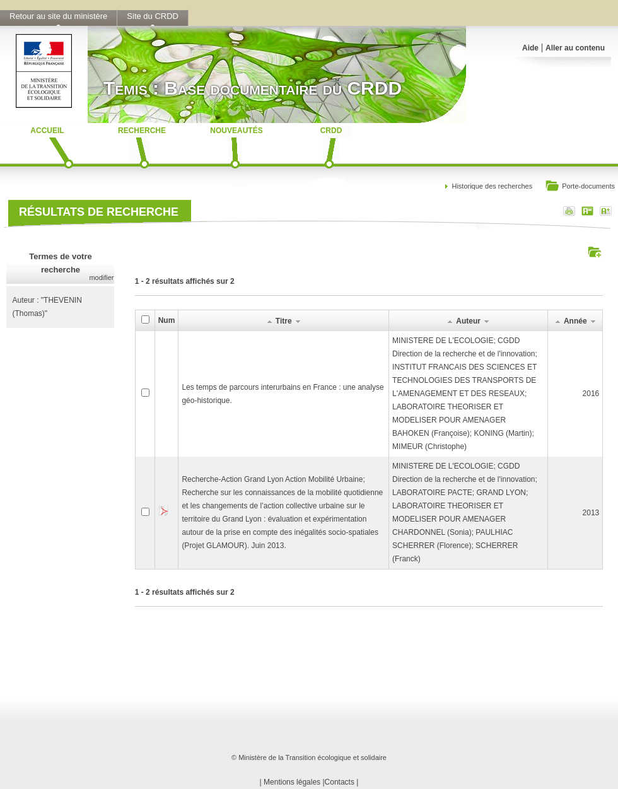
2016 (591, 393)
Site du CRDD (152, 16)
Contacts (339, 782)
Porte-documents (580, 187)
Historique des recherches (492, 186)
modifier (101, 277)
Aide (530, 48)
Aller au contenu (575, 48)
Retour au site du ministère (58, 16)
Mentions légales (292, 782)
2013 (591, 512)
